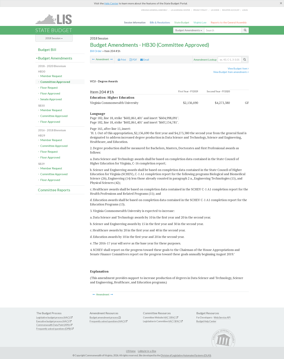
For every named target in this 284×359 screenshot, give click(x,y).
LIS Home (131, 351)
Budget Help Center (206, 321)
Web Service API (222, 317)
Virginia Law (199, 22)
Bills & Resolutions (160, 22)
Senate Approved (51, 99)
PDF (133, 59)
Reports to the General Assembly (229, 22)
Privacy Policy (200, 10)
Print (122, 59)
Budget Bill (47, 49)
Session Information (135, 22)
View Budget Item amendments (231, 72)
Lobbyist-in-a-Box (147, 351)
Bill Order (96, 51)
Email (144, 59)
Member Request (51, 76)
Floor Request (49, 87)
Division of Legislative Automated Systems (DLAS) (186, 355)
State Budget (181, 22)
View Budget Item (238, 68)
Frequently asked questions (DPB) (53, 328)
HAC (166, 317)
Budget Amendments (188, 30)
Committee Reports (54, 190)
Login (245, 10)
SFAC (172, 317)
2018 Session (54, 38)
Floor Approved (50, 93)
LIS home (215, 10)
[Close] (281, 3)
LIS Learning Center (180, 10)
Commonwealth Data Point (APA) (53, 324)
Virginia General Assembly (154, 10)
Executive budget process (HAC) (52, 321)
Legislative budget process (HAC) (53, 317)
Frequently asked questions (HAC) (107, 321)
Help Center (111, 3)
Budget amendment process (104, 317)
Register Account (230, 10)
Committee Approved (55, 81)
